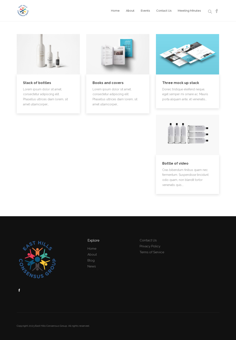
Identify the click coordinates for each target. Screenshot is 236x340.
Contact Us (163, 10)
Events (145, 10)
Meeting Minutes (189, 10)
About (130, 10)
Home (115, 10)
